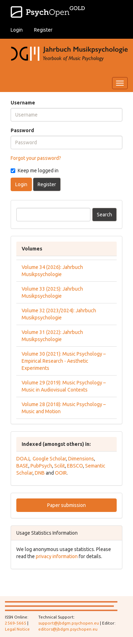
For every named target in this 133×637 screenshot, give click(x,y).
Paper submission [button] (66, 505)
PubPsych (41, 466)
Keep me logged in (35, 170)
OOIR (61, 473)
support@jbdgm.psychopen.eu (68, 623)
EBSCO (75, 466)
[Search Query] (53, 214)
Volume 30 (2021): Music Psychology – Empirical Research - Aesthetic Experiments (64, 361)
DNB (40, 473)
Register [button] (47, 184)
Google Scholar (49, 458)
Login (17, 30)
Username (23, 103)
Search (104, 214)
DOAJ (22, 458)
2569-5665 (15, 623)
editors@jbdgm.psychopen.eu (68, 629)
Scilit (59, 466)
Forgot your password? (36, 158)
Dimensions (81, 458)
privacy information (57, 556)
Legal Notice (17, 629)
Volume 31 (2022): (42, 332)
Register (43, 30)
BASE (22, 466)
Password (22, 130)
